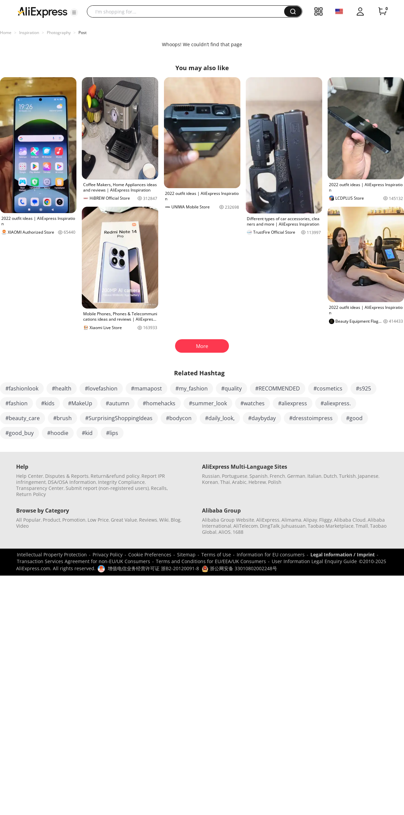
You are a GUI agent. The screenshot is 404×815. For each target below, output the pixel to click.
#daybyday (262, 418)
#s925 (363, 388)
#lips (112, 433)
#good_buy (19, 433)
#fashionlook (21, 388)
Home (5, 32)
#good (354, 418)
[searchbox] (188, 11)
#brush (62, 418)
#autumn (117, 403)
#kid (87, 433)
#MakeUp (80, 403)
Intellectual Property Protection (52, 554)
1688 (238, 532)
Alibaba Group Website (228, 520)
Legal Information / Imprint (342, 554)
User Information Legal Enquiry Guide (314, 561)
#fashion (16, 403)
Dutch (330, 476)
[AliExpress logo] (42, 12)
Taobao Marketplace (331, 526)
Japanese (368, 476)
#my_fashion (191, 388)
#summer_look (208, 403)
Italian (314, 476)
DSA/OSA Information (72, 482)
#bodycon (179, 418)
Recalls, (159, 488)
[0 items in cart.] (382, 11)
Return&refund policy (115, 476)
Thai (225, 482)
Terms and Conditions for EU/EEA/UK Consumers (211, 561)
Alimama (291, 520)
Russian (211, 476)
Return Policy (31, 494)
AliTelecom (245, 526)
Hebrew (257, 482)
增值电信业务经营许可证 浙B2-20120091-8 (153, 568)
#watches (252, 403)
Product (51, 520)
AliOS (224, 532)
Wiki (164, 520)
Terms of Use (216, 554)
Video (22, 526)
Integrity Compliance (121, 482)
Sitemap (186, 554)
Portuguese (234, 476)
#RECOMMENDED (277, 388)
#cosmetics (327, 388)
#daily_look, (220, 418)
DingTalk (269, 526)
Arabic (239, 482)
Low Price (98, 520)
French (277, 476)
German (296, 476)
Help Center (29, 476)
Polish (274, 482)
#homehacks (159, 403)
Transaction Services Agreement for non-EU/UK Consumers (83, 561)
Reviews (148, 520)
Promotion (74, 520)
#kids (48, 403)
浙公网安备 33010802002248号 (239, 568)
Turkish (347, 476)
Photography (59, 32)
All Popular (28, 520)
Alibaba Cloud (350, 520)
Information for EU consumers (271, 554)
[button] (74, 12)
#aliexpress (292, 403)
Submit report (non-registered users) (107, 488)
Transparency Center (40, 488)
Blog (175, 520)
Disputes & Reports (67, 476)
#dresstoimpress (311, 418)
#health (61, 388)
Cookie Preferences (149, 554)
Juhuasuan (293, 526)
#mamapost (146, 388)
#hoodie (57, 433)
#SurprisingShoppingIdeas (119, 418)
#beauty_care (22, 418)
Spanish (258, 476)
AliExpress (267, 520)
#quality (231, 388)
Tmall (362, 526)
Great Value (124, 520)
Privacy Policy (108, 554)
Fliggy (325, 520)
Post (82, 32)
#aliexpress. (336, 403)
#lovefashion (101, 388)
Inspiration (29, 32)
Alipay (310, 520)
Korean (210, 482)
